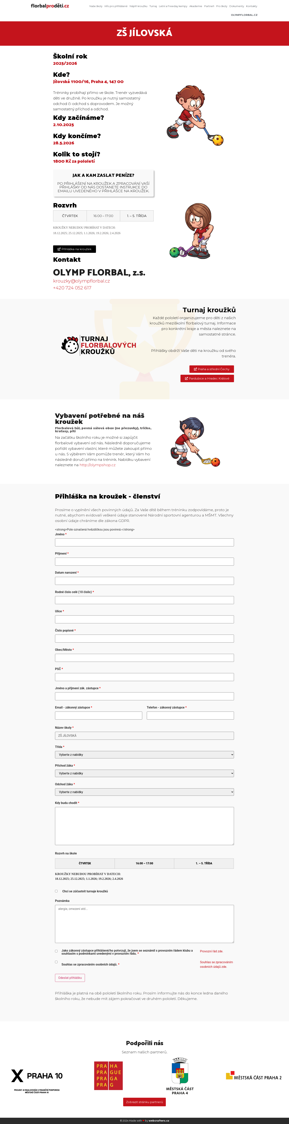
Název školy (64, 727)
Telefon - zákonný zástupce (167, 707)
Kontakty (251, 6)
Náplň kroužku (138, 6)
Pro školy (221, 6)
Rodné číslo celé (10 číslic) (74, 592)
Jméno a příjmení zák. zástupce (78, 688)
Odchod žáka (65, 784)
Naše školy (95, 6)
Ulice (59, 611)
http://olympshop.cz (98, 465)
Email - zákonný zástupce (73, 707)
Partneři (209, 6)
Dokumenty (236, 6)
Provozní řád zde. (211, 951)
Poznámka (62, 900)
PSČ (59, 669)
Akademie (195, 6)
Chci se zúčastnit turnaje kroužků (85, 891)
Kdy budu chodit (67, 803)
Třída (59, 747)
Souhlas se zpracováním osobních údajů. (90, 964)
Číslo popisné (65, 630)
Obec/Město (64, 649)
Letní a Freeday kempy (173, 6)
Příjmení (62, 553)
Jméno (61, 534)
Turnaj (153, 6)
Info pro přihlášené (116, 6)
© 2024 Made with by (144, 1120)
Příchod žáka (65, 765)
